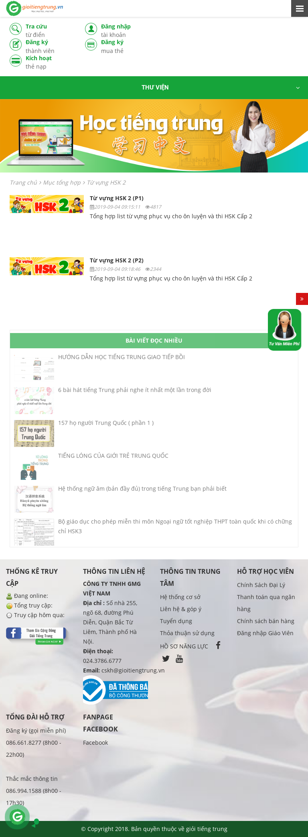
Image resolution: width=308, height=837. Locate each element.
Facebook (95, 742)
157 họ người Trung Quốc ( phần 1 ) (106, 425)
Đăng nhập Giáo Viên (265, 633)
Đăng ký (49, 47)
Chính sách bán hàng (265, 621)
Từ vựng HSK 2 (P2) (117, 260)
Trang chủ (23, 182)
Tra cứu (49, 31)
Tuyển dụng (176, 621)
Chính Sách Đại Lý (261, 585)
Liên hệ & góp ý (180, 609)
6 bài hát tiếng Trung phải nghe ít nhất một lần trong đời (134, 392)
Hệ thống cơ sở (180, 597)
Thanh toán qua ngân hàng (266, 603)
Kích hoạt (49, 62)
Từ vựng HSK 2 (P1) (117, 198)
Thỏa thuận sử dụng (187, 633)
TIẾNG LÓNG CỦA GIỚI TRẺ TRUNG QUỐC (113, 458)
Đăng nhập (124, 31)
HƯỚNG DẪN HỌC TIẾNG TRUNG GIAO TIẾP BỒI (121, 359)
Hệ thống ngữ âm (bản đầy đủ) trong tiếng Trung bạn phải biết (142, 491)
